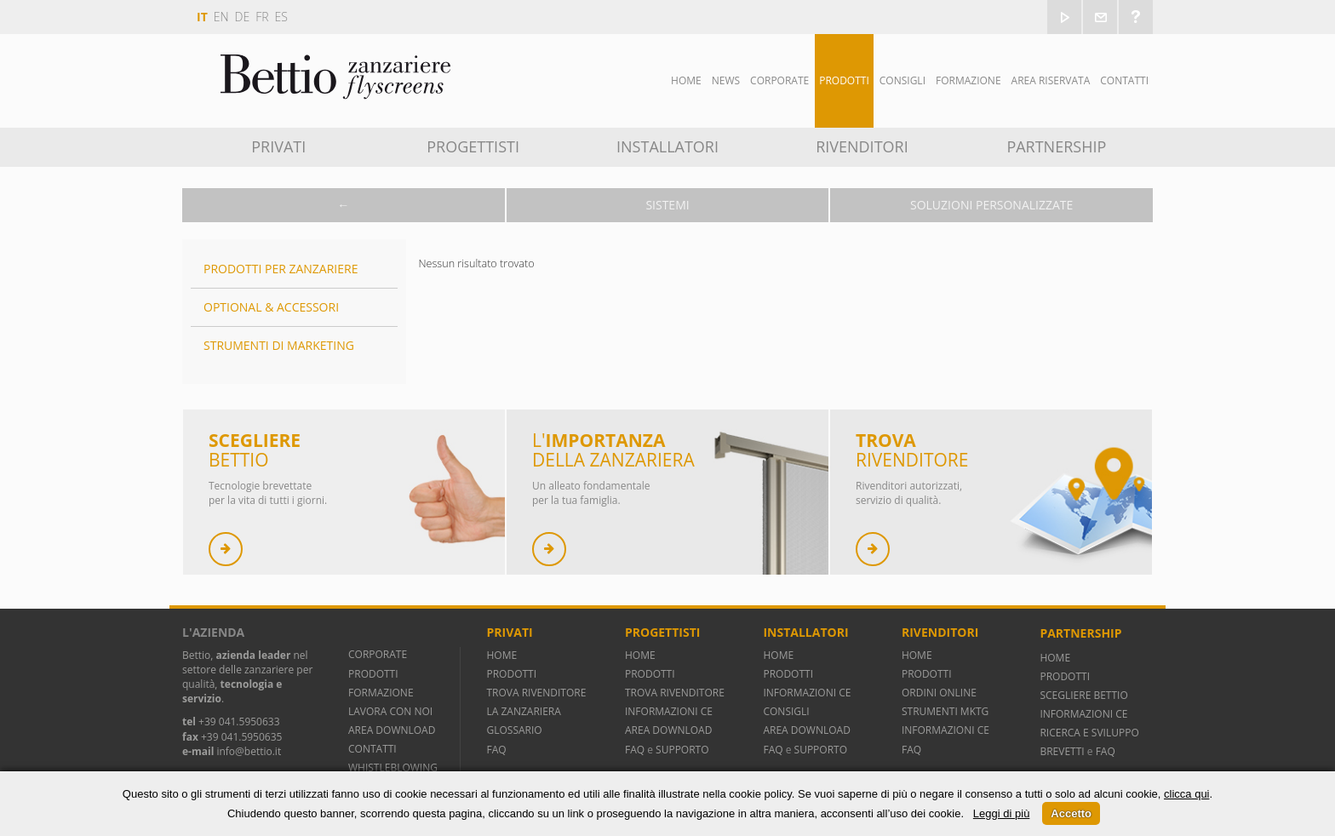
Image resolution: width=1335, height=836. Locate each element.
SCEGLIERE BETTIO (1083, 695)
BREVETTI (1063, 751)
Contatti (1124, 80)
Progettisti (473, 146)
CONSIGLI (786, 711)
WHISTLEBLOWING (393, 767)
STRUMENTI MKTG (945, 711)
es (281, 17)
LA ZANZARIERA (523, 711)
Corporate (779, 80)
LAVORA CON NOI (390, 711)
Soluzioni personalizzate (991, 205)
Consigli (902, 80)
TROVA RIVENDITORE (536, 692)
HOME (501, 655)
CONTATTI (372, 749)
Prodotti (844, 80)
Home (686, 80)
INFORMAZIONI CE (669, 711)
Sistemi (667, 205)
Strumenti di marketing (278, 345)
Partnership (1056, 146)
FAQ (496, 749)
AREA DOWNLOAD (391, 730)
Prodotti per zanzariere (280, 269)
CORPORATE (377, 654)
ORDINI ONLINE (939, 692)
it (202, 17)
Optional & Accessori (271, 307)
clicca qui (1186, 793)
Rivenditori (862, 146)
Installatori (667, 146)
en (221, 17)
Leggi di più (1001, 813)
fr (261, 17)
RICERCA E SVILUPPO (1089, 732)
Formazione (968, 80)
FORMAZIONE (381, 692)
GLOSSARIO (513, 730)
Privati (278, 146)
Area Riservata (1051, 80)
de (242, 17)
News (726, 80)
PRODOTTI (373, 674)
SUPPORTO (682, 749)
